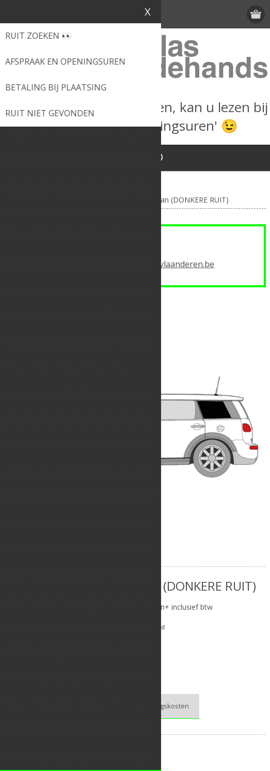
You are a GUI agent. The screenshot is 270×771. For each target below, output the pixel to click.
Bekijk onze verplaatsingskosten (138, 706)
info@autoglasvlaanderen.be (158, 264)
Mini (146, 648)
